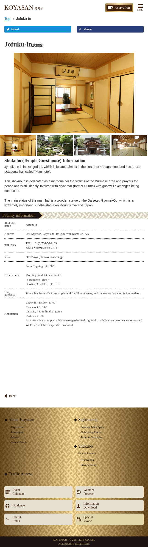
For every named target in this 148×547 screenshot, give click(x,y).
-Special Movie (18, 442)
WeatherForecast (89, 491)
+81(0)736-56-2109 (45, 243)
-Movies (14, 437)
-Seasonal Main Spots (92, 427)
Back (12, 396)
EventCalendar (18, 491)
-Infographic (17, 432)
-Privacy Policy (88, 465)
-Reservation (87, 460)
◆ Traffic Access (18, 474)
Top (7, 19)
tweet (15, 29)
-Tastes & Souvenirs (91, 437)
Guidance (18, 505)
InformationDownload (91, 505)
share (88, 29)
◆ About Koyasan (19, 419)
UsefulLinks (16, 519)
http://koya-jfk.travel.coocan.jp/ (44, 257)
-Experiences (17, 427)
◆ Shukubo (85, 449)
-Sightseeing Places (90, 432)
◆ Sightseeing (86, 419)
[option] (74, 93)
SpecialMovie (88, 519)
